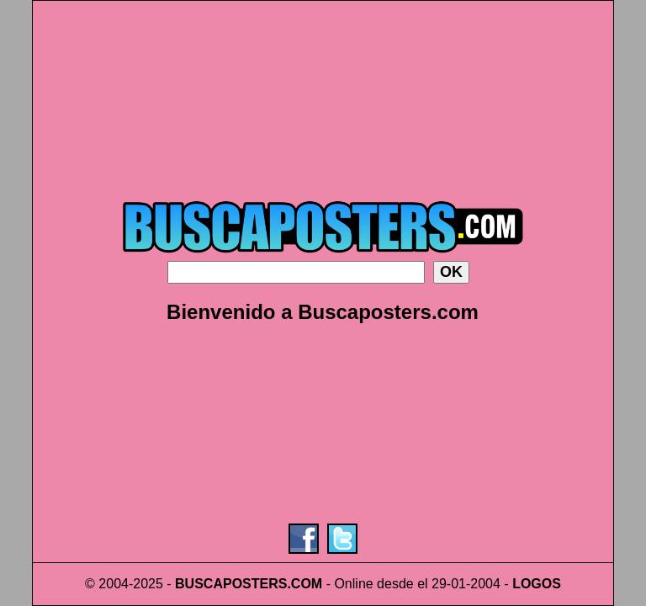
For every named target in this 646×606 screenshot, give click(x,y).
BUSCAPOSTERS (231, 584)
